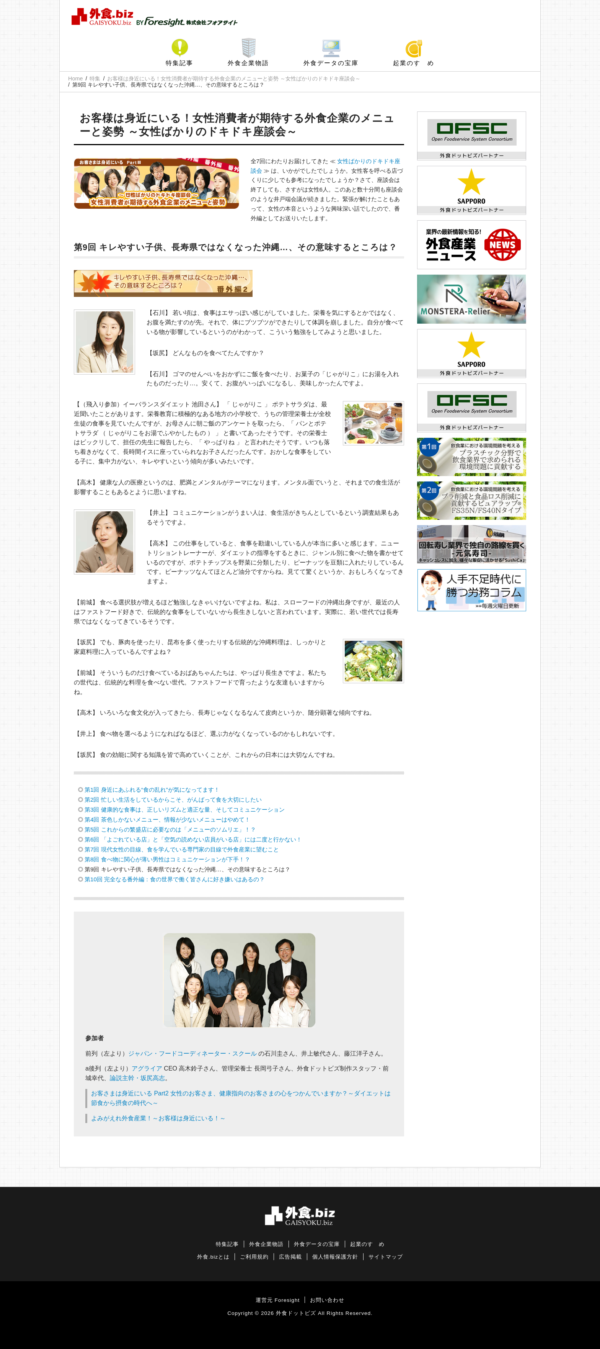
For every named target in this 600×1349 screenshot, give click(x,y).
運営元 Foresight (278, 1300)
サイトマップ (385, 1257)
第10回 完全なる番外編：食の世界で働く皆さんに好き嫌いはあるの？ (175, 879)
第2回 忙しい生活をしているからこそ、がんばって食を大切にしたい (173, 799)
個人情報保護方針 (335, 1257)
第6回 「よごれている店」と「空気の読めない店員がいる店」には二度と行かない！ (193, 839)
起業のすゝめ (413, 63)
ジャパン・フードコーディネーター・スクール (192, 1053)
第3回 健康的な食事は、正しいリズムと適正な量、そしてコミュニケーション (185, 809)
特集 (95, 78)
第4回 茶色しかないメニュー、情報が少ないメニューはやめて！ (167, 819)
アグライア (147, 1068)
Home (75, 78)
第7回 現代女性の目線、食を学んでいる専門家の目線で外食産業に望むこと (182, 849)
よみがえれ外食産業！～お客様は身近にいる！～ (158, 1118)
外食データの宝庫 (331, 63)
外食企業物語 (248, 63)
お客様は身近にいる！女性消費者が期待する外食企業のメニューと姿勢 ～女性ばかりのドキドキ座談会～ (233, 78)
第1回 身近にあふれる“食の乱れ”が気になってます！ (152, 789)
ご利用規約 (254, 1257)
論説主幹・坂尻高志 (137, 1078)
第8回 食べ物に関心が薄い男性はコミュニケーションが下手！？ (167, 859)
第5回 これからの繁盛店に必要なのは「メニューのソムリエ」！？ (170, 829)
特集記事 (179, 63)
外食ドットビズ (296, 1313)
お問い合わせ (327, 1300)
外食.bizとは (213, 1257)
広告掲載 (290, 1257)
